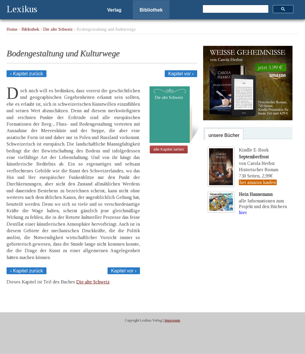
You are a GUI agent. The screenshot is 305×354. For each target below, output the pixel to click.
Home (12, 29)
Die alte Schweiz (58, 29)
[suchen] (235, 9)
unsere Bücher (223, 135)
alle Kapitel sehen (168, 149)
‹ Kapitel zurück (26, 73)
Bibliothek (151, 10)
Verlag (114, 10)
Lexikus (22, 9)
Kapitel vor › (181, 73)
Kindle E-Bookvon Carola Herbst (257, 156)
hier (243, 212)
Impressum (172, 320)
